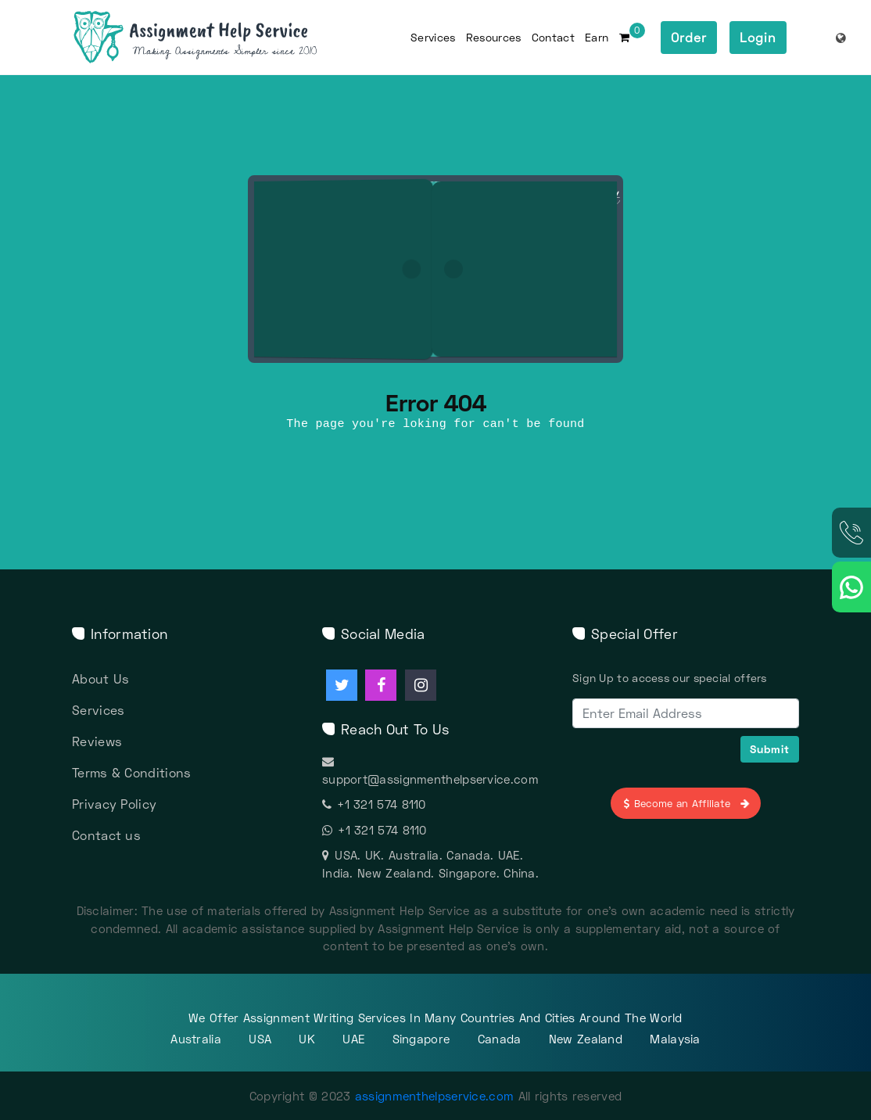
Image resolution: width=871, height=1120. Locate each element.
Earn (596, 37)
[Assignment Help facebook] (380, 685)
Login (758, 37)
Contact (553, 37)
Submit (770, 749)
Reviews (97, 741)
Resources (494, 37)
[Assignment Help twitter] (341, 685)
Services (432, 37)
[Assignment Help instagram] (420, 685)
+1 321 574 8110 (374, 804)
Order (689, 37)
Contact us (106, 834)
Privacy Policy (114, 803)
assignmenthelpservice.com (434, 1096)
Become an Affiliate (685, 803)
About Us (100, 678)
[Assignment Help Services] (220, 37)
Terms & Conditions (131, 772)
